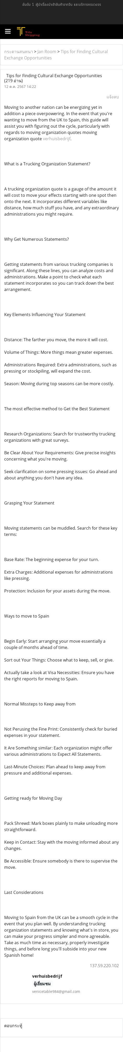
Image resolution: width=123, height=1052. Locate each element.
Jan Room (46, 51)
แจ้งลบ (113, 97)
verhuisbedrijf (56, 139)
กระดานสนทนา (18, 51)
